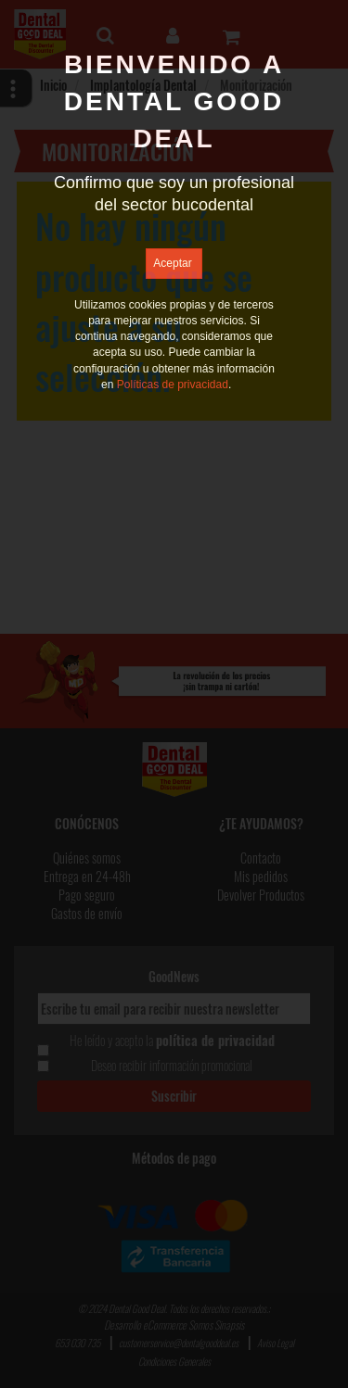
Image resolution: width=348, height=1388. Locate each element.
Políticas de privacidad (172, 384)
